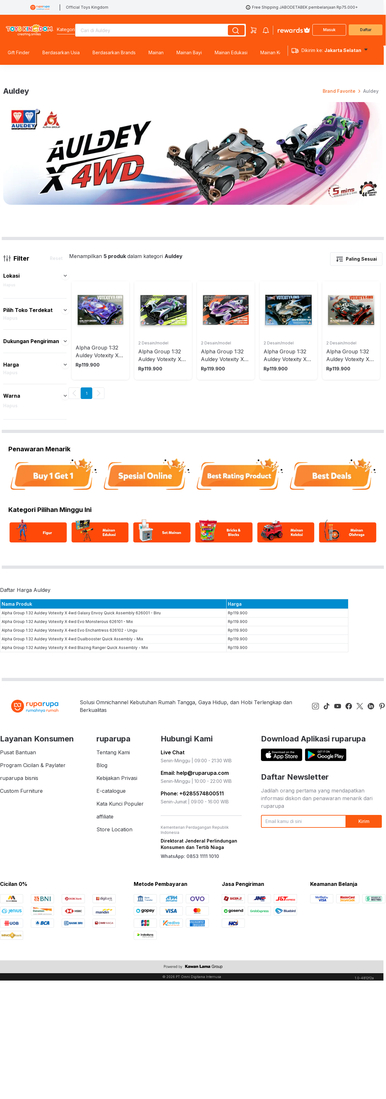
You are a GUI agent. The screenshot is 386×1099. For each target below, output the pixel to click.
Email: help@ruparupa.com (195, 978)
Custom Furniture (21, 996)
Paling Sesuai (356, 464)
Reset (56, 463)
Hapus (9, 490)
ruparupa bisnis (19, 983)
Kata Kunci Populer (120, 1009)
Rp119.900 (237, 818)
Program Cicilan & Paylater (33, 970)
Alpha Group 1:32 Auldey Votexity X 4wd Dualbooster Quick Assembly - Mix (72, 844)
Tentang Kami (113, 958)
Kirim (363, 1027)
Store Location (114, 1035)
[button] (65, 481)
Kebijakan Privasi (116, 983)
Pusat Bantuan (18, 958)
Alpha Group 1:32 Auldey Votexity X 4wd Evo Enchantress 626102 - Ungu (69, 835)
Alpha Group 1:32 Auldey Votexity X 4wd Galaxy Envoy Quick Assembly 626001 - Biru (81, 818)
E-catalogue (111, 996)
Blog (101, 970)
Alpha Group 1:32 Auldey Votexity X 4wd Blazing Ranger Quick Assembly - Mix (75, 853)
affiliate (104, 1022)
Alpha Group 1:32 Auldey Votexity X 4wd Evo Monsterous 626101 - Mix (67, 827)
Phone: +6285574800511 (192, 999)
